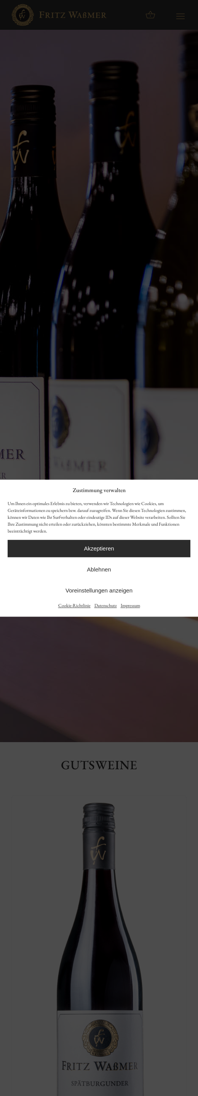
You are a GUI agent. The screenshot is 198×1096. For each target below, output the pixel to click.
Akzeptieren (99, 548)
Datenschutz (105, 606)
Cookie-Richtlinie (74, 606)
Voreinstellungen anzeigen (99, 590)
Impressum (130, 606)
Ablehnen (99, 569)
